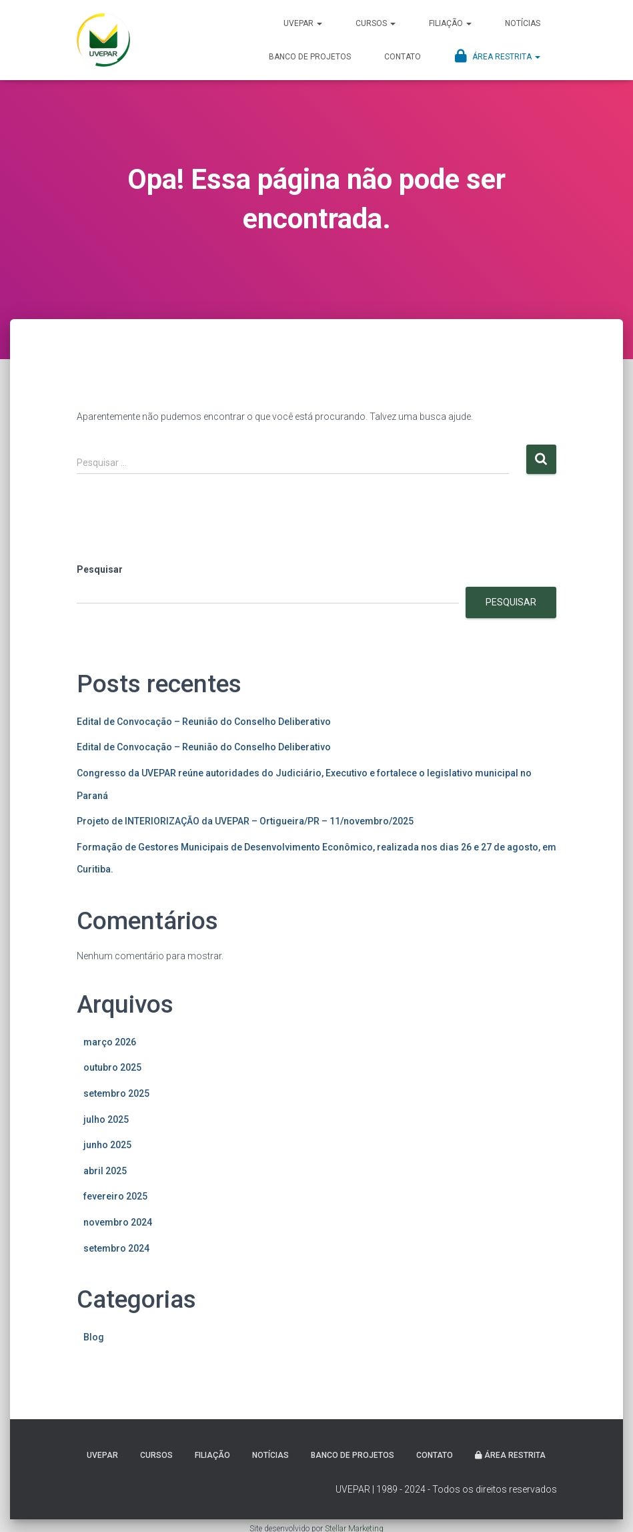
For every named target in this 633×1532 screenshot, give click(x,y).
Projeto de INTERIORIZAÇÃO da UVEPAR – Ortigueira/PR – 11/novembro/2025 (245, 821)
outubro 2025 (112, 1067)
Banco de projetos (310, 56)
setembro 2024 (116, 1248)
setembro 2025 (116, 1093)
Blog (93, 1337)
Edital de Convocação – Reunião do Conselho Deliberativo (204, 721)
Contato (402, 56)
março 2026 (109, 1042)
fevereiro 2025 (115, 1196)
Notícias (522, 23)
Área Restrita (497, 56)
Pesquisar (100, 569)
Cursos (376, 23)
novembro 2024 (117, 1222)
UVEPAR (302, 23)
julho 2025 (106, 1119)
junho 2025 (107, 1144)
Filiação (450, 23)
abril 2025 (105, 1171)
